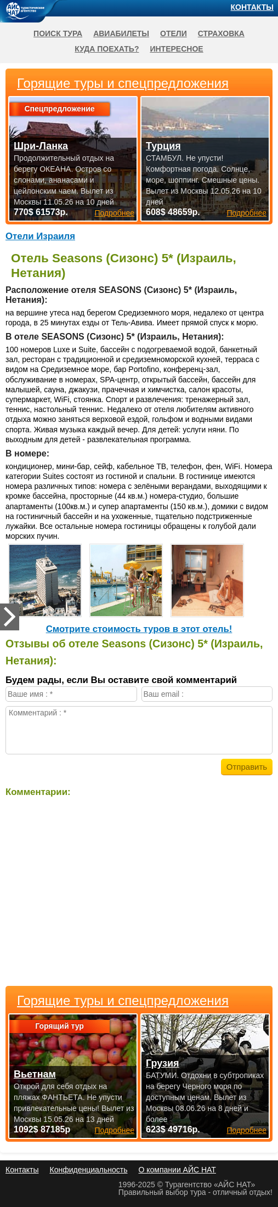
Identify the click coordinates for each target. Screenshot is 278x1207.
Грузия (162, 1063)
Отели (173, 33)
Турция (163, 145)
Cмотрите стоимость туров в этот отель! (139, 629)
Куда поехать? (107, 48)
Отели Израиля (40, 236)
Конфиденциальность (88, 1169)
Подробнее (114, 1130)
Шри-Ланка (41, 145)
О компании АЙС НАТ (177, 1169)
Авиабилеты (121, 33)
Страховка (221, 33)
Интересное (176, 48)
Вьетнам (35, 1074)
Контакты (252, 7)
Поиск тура (57, 33)
